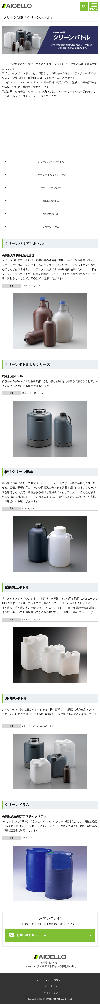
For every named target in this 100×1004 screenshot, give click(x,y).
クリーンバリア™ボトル (51, 161)
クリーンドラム (50, 227)
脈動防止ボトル (50, 201)
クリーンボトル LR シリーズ (50, 175)
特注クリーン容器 (51, 188)
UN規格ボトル (51, 214)
